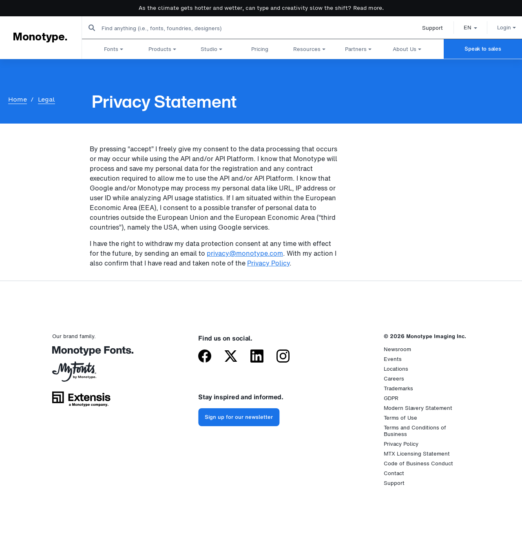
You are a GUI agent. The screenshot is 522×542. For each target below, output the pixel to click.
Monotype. (39, 37)
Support (424, 28)
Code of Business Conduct (418, 463)
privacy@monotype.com (245, 253)
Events (393, 359)
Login (498, 27)
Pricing (259, 49)
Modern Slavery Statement (418, 408)
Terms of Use (400, 418)
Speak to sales (482, 49)
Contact (394, 473)
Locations (396, 369)
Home (17, 99)
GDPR (391, 398)
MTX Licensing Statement (417, 454)
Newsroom (397, 349)
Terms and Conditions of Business (415, 431)
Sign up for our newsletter (239, 417)
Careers (394, 379)
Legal (46, 99)
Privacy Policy (268, 263)
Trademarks (398, 388)
